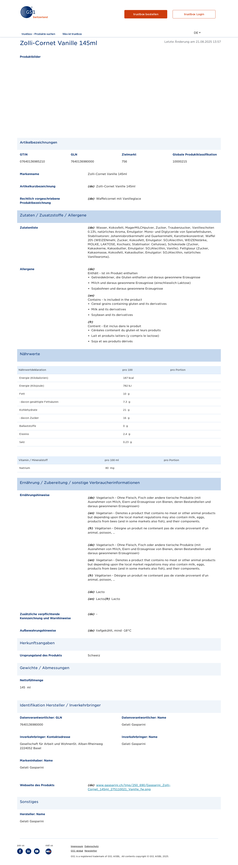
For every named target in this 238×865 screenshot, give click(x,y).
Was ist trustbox (72, 34)
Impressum (77, 846)
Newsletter (91, 850)
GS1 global (77, 850)
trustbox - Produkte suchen (38, 34)
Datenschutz (92, 846)
